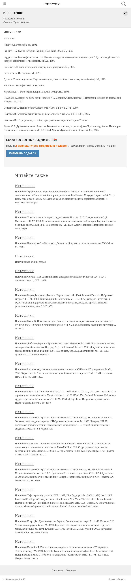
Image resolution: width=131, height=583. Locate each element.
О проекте (57, 570)
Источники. (25, 186)
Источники (24, 212)
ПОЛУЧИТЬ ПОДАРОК (22, 153)
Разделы (71, 570)
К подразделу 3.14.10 (15, 579)
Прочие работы (116, 579)
